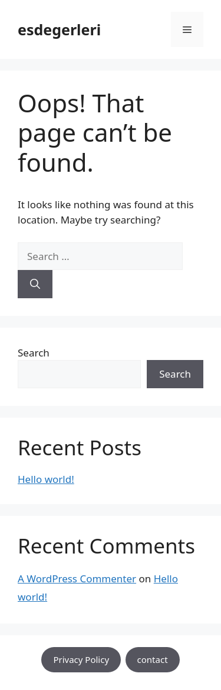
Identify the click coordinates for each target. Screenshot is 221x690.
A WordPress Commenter (77, 578)
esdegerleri (59, 29)
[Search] (35, 284)
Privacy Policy (81, 659)
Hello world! (46, 479)
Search (34, 352)
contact (152, 659)
